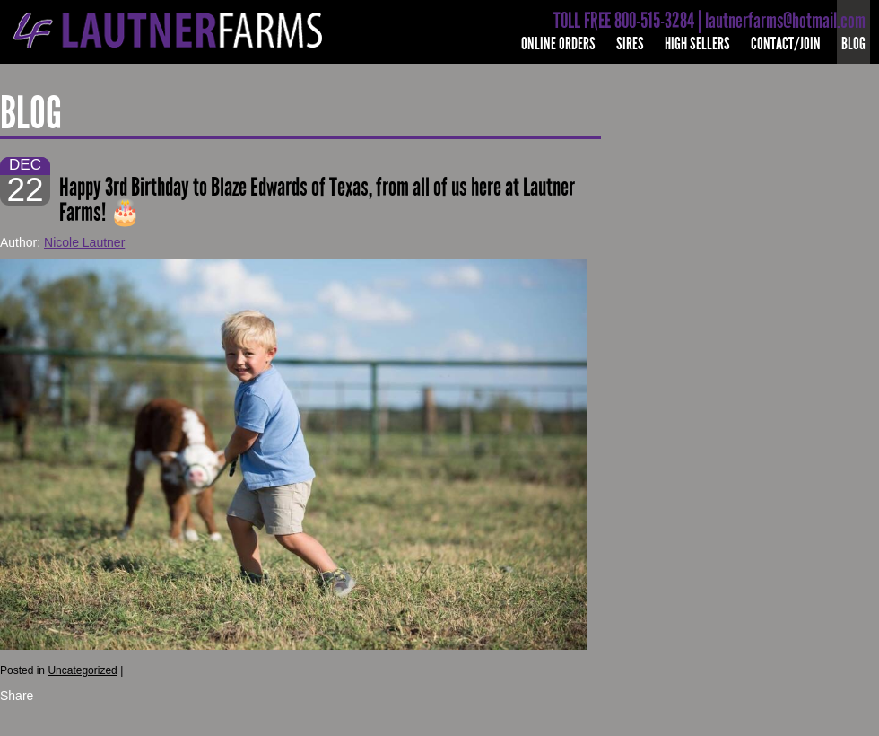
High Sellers (697, 43)
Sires (630, 43)
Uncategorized (82, 670)
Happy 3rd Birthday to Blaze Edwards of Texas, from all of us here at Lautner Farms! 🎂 (317, 199)
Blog (853, 43)
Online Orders (558, 43)
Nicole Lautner (84, 242)
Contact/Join (786, 43)
